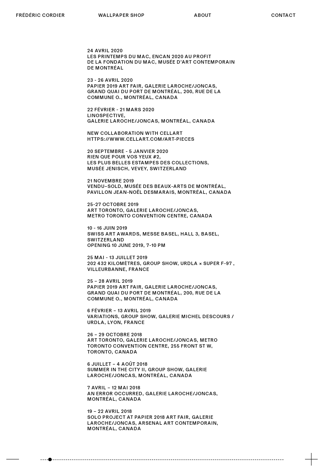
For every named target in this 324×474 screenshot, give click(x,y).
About (202, 15)
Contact (283, 15)
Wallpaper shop (121, 15)
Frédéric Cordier (40, 15)
